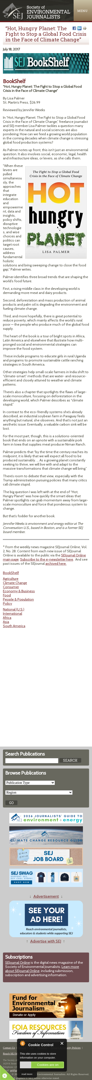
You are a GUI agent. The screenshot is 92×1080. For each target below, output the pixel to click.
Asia (6, 622)
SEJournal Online (17, 962)
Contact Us (9, 1047)
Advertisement (46, 896)
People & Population (18, 599)
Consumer (11, 587)
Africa (7, 617)
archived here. (55, 563)
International (12, 613)
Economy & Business (19, 591)
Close (62, 1043)
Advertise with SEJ (45, 941)
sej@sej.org (16, 1070)
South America (14, 626)
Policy (7, 603)
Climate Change (15, 583)
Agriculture (10, 578)
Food (7, 595)
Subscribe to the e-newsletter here (46, 559)
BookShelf (11, 573)
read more (27, 1073)
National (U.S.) (13, 609)
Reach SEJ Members (14, 1053)
